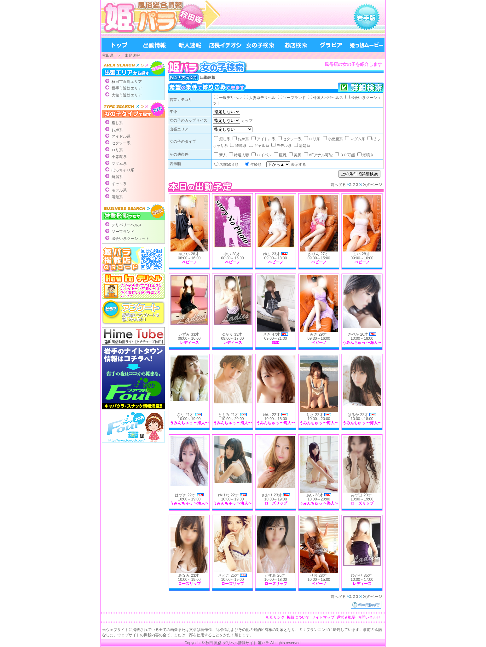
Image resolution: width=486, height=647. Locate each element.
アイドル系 (121, 136)
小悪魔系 (119, 156)
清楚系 (117, 197)
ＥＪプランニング (314, 629)
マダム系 (119, 163)
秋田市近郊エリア (127, 81)
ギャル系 (119, 184)
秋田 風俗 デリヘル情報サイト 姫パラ (237, 643)
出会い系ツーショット (130, 238)
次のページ (372, 184)
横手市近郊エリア (127, 88)
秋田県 (107, 55)
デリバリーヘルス (127, 225)
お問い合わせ (369, 617)
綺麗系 (117, 177)
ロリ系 (117, 150)
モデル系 (119, 190)
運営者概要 (346, 617)
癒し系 (117, 123)
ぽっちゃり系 (123, 170)
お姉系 (117, 130)
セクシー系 (121, 143)
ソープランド (123, 231)
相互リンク (275, 617)
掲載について (298, 617)
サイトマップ (323, 617)
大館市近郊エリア (127, 95)
